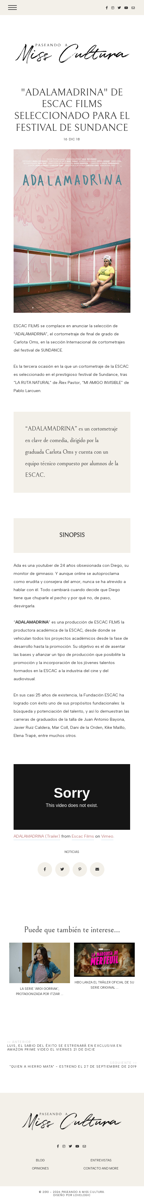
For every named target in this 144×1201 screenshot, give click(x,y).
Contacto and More (101, 1168)
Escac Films (83, 836)
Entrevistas (101, 1160)
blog (40, 1160)
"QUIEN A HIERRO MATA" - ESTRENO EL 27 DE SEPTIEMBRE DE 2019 (73, 1066)
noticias (71, 852)
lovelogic (82, 1195)
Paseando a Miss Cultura (83, 1191)
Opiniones (40, 1168)
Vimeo (107, 836)
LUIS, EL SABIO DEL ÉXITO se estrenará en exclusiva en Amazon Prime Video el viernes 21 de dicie (64, 1047)
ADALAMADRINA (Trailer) (37, 836)
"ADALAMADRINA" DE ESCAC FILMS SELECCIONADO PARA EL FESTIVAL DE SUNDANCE (72, 110)
